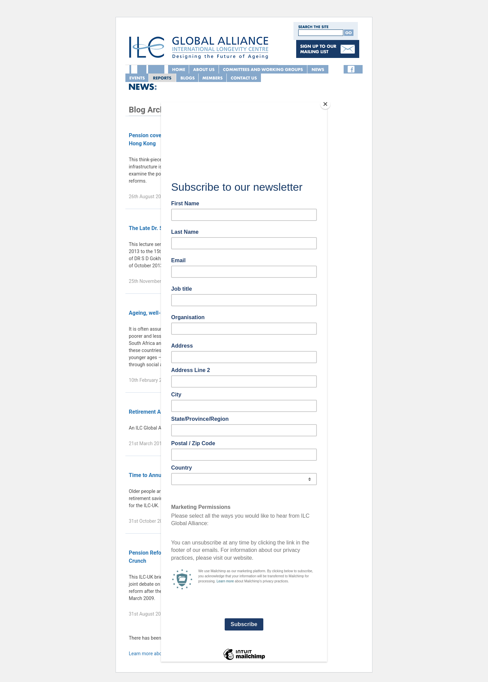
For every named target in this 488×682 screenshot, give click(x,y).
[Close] (325, 104)
